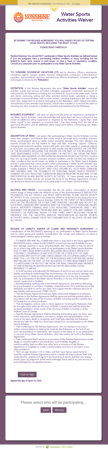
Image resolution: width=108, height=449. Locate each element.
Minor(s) (59, 410)
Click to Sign (27, 374)
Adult (46, 410)
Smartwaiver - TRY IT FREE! (61, 447)
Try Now (76, 4)
